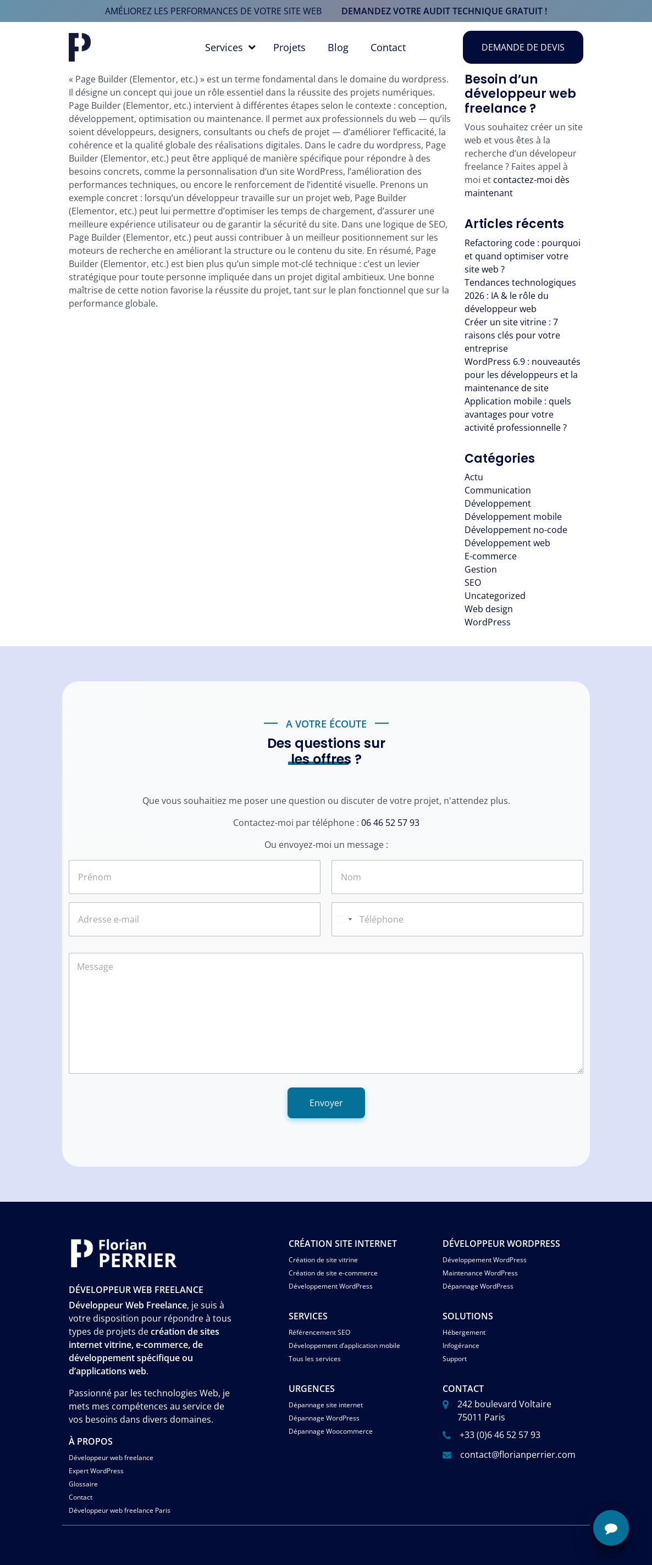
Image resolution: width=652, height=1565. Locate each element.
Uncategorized (495, 596)
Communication (498, 490)
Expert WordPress (96, 1470)
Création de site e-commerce (333, 1273)
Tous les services (315, 1358)
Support (455, 1358)
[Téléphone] (457, 919)
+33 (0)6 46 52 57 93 (500, 1435)
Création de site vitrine (323, 1259)
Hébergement (464, 1332)
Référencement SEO (319, 1332)
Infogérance (461, 1345)
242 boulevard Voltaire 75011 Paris (504, 1410)
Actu (474, 477)
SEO (473, 582)
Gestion (481, 569)
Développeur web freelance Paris (119, 1510)
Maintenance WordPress (480, 1273)
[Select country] (343, 919)
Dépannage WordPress (478, 1286)
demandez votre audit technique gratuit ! (444, 11)
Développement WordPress (331, 1286)
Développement (498, 503)
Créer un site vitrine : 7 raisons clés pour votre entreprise (512, 335)
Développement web (507, 543)
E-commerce (491, 556)
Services (224, 47)
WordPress (488, 622)
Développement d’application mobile (344, 1345)
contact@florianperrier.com (518, 1455)
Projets (289, 47)
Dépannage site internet (326, 1404)
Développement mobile (513, 516)
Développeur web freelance (111, 1457)
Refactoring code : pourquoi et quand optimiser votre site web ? (523, 256)
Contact (388, 47)
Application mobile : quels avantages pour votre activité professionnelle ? (518, 414)
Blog (338, 47)
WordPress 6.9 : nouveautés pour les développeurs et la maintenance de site (523, 375)
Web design (489, 609)
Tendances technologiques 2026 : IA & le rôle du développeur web (520, 295)
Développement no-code (516, 530)
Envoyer (326, 1103)
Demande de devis (523, 47)
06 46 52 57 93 (390, 823)
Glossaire (83, 1484)
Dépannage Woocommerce (331, 1431)
